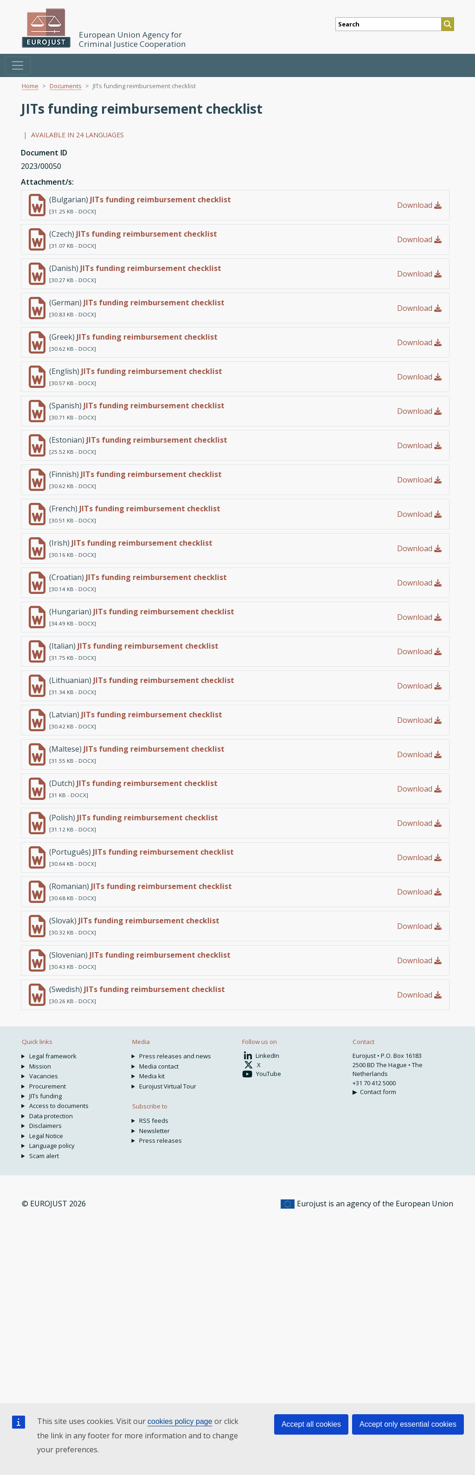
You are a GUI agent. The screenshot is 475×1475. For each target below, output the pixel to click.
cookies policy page (180, 1421)
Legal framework (53, 1056)
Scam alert (44, 1156)
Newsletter (154, 1131)
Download (419, 205)
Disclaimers (45, 1125)
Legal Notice (46, 1136)
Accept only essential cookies (407, 1424)
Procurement (47, 1086)
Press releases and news (175, 1056)
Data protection (51, 1116)
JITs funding (45, 1096)
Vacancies (43, 1076)
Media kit (152, 1076)
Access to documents (59, 1105)
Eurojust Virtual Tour (167, 1086)
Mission (40, 1066)
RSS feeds (153, 1120)
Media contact (159, 1066)
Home (30, 86)
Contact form (378, 1092)
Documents (66, 86)
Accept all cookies (311, 1424)
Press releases (160, 1140)
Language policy (52, 1145)
